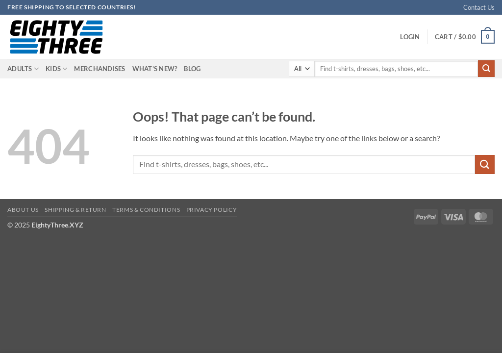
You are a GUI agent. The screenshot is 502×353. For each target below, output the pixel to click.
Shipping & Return (75, 209)
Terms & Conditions (146, 209)
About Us (23, 209)
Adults (23, 69)
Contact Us (479, 7)
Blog (192, 69)
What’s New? (154, 69)
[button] (410, 37)
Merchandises (99, 69)
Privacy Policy (211, 209)
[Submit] (486, 68)
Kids (56, 69)
